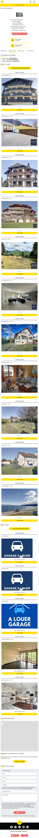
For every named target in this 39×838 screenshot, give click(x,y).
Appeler (25, 835)
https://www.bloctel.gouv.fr (27, 788)
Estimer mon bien (20, 761)
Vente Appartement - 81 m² (6, 321)
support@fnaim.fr (27, 805)
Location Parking (4, 536)
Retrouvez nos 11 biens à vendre (20, 68)
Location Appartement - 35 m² (7, 680)
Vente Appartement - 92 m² (6, 362)
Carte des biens (30, 50)
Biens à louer (21, 50)
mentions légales (31, 806)
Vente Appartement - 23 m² (6, 157)
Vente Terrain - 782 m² (5, 239)
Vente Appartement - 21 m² (6, 75)
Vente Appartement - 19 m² (6, 116)
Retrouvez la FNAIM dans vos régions (19, 831)
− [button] (2, 724)
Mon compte (30, 2)
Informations (3, 50)
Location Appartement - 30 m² (7, 639)
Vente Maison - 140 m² (5, 445)
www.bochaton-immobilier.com (19, 30)
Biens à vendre (12, 50)
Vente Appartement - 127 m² (7, 486)
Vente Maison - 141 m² (5, 403)
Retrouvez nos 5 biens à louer (20, 528)
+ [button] (2, 723)
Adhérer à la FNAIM (19, 5)
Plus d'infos (32, 815)
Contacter (16, 835)
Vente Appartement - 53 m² (6, 280)
